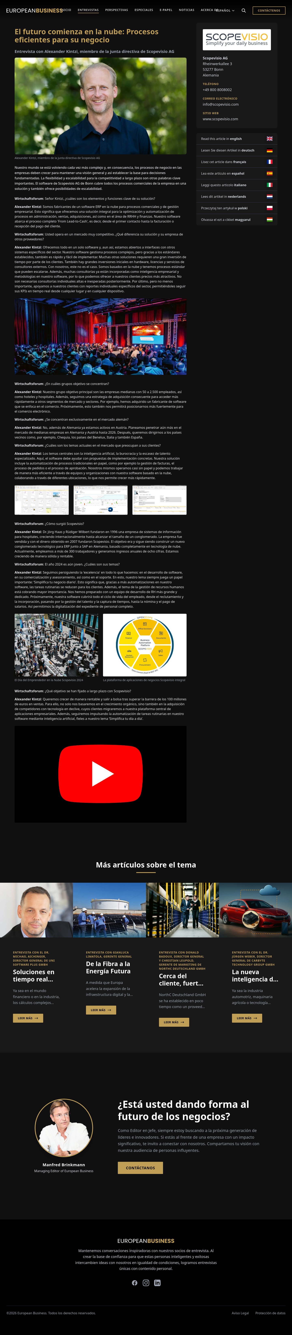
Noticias (186, 10)
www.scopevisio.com (220, 118)
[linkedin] (157, 1283)
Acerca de (210, 10)
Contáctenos (269, 10)
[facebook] (134, 1283)
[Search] (243, 10)
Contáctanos (140, 1167)
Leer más (28, 1018)
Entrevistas (88, 10)
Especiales (144, 10)
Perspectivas (116, 10)
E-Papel (166, 10)
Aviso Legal (240, 1313)
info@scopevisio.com (221, 104)
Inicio (65, 10)
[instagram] (146, 1283)
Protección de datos (270, 1313)
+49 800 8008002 (217, 89)
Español (225, 10)
